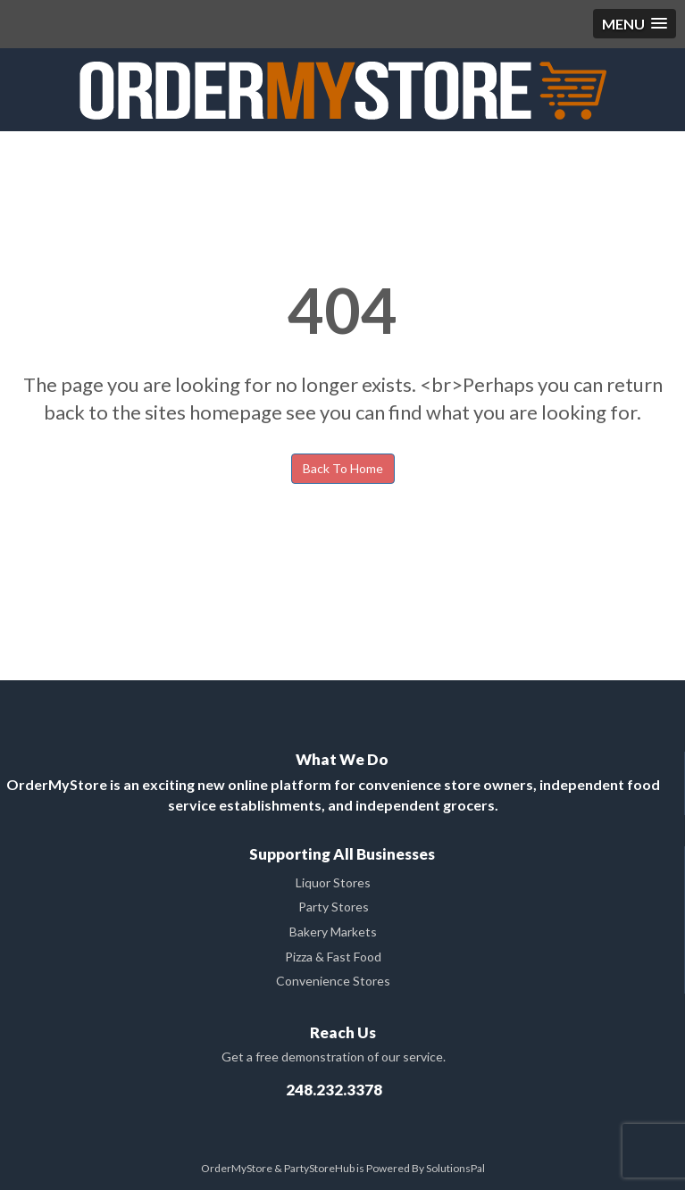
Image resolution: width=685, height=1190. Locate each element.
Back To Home (343, 468)
